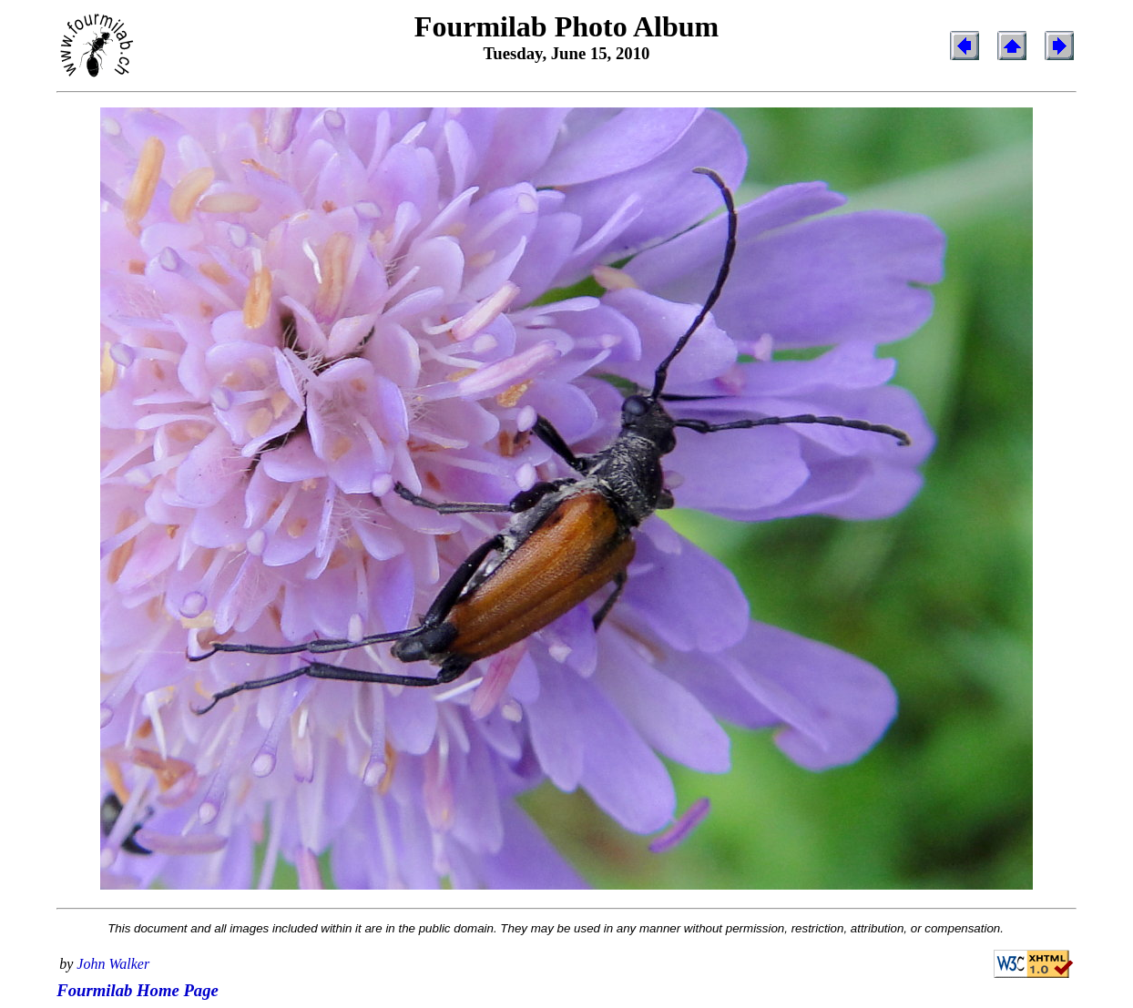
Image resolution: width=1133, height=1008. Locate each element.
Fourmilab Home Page (137, 990)
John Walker (113, 964)
